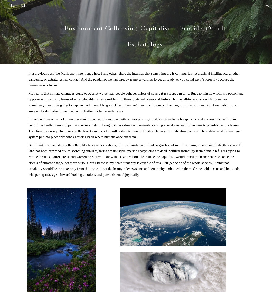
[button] (267, 5)
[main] (145, 32)
